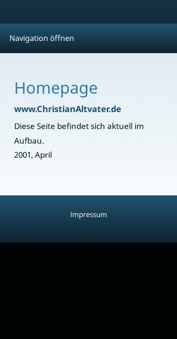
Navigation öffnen (41, 38)
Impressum (88, 214)
